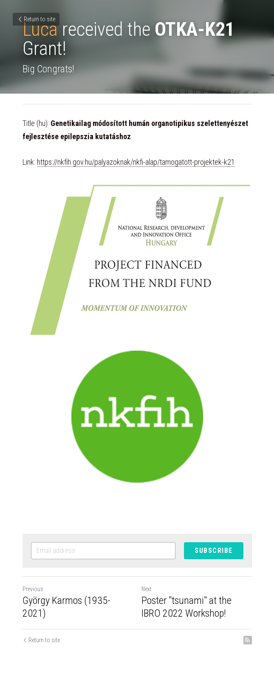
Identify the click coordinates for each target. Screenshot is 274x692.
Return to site (36, 19)
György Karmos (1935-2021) (66, 607)
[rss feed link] (247, 640)
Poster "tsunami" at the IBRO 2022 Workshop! (186, 607)
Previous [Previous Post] (33, 589)
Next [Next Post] (146, 589)
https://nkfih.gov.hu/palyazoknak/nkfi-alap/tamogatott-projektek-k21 (136, 161)
